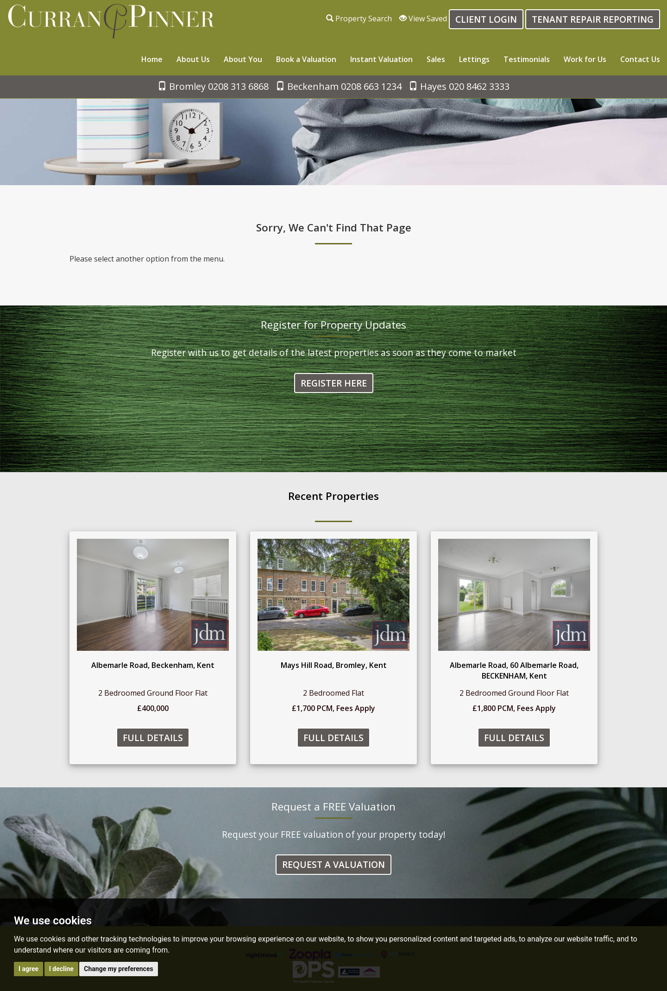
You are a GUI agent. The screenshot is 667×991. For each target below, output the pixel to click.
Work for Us (585, 59)
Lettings (474, 59)
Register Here (334, 383)
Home (152, 59)
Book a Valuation (306, 59)
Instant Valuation (381, 59)
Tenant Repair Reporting (593, 19)
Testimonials (526, 59)
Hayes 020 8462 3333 (459, 86)
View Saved (423, 18)
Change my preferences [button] (118, 968)
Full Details (153, 737)
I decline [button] (61, 968)
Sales (436, 59)
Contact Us (640, 59)
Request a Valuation (333, 864)
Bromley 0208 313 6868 (213, 86)
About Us (193, 59)
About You (243, 59)
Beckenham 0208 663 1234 (339, 86)
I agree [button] (28, 968)
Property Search (359, 18)
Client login (486, 19)
